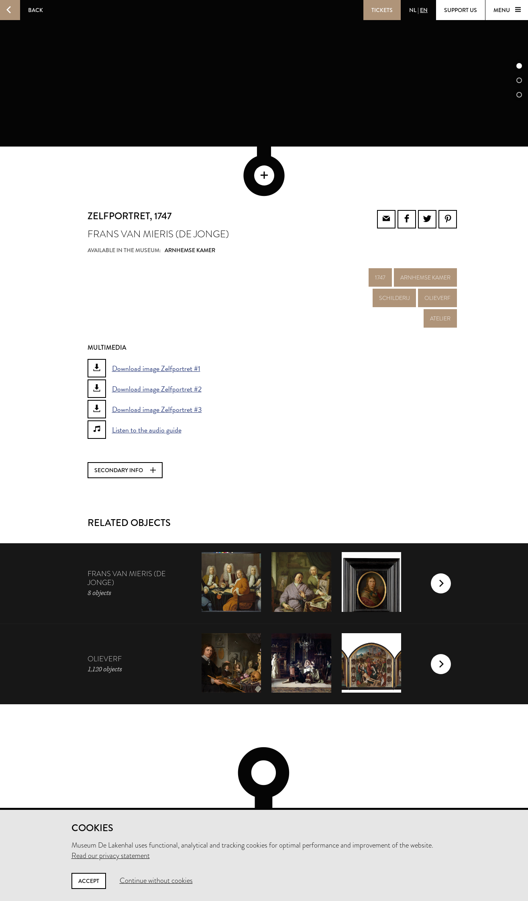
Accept (88, 881)
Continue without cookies (156, 880)
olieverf (437, 255)
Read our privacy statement (110, 855)
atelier (440, 275)
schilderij (394, 255)
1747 (380, 234)
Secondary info (125, 427)
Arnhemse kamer (425, 234)
